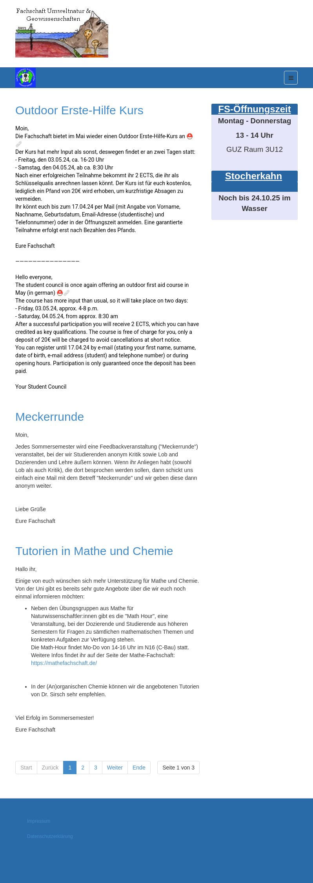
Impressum (38, 821)
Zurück (50, 767)
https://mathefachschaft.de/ (64, 663)
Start (26, 767)
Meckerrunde (49, 416)
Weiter (115, 767)
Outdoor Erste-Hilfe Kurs (79, 110)
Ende (139, 767)
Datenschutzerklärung (50, 836)
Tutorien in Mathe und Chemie (94, 550)
